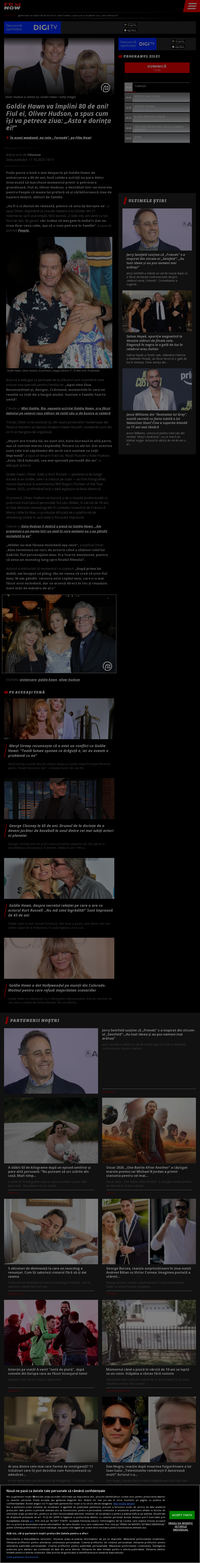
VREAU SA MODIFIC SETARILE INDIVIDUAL (180, 1526)
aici (32, 1521)
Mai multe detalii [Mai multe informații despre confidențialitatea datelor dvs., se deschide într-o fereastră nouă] (124, 1503)
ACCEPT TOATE (182, 1515)
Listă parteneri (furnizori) (22, 1557)
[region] (100, 1524)
